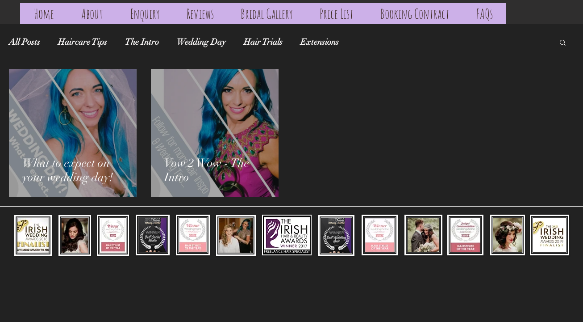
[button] (562, 43)
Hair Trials (263, 42)
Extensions (319, 42)
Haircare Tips (82, 42)
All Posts (24, 42)
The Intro (142, 42)
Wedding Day (201, 42)
